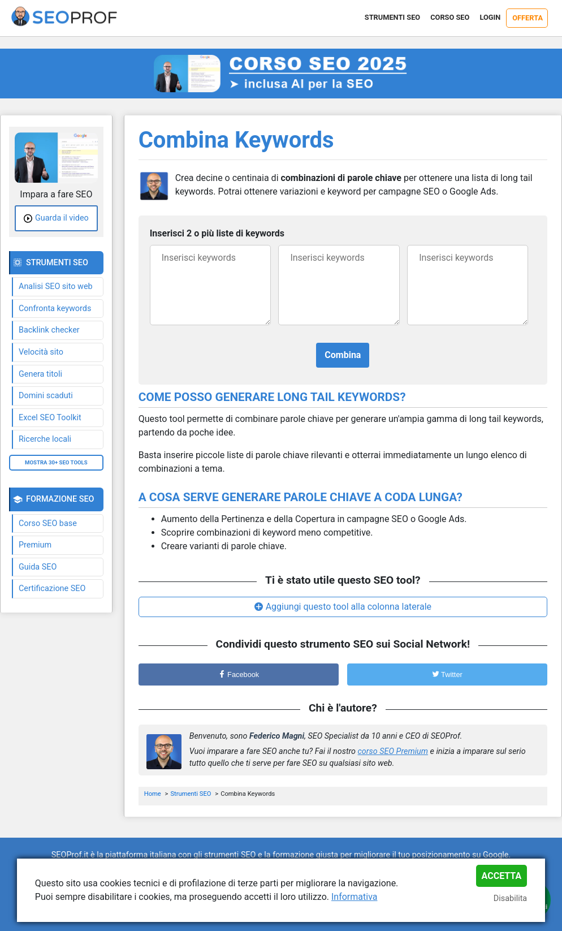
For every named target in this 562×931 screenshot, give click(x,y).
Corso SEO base (48, 523)
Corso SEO (449, 17)
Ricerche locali (45, 439)
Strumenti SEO (392, 17)
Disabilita (510, 898)
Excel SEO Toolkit (50, 418)
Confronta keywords (55, 308)
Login (489, 17)
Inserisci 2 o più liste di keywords (217, 233)
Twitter (447, 674)
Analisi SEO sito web (56, 286)
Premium (35, 545)
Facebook (239, 674)
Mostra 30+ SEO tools (56, 462)
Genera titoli (40, 374)
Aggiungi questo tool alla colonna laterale (348, 606)
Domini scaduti (46, 395)
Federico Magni (276, 736)
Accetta (502, 875)
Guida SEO (38, 567)
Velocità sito (41, 352)
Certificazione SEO (52, 588)
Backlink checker (49, 330)
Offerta (527, 18)
